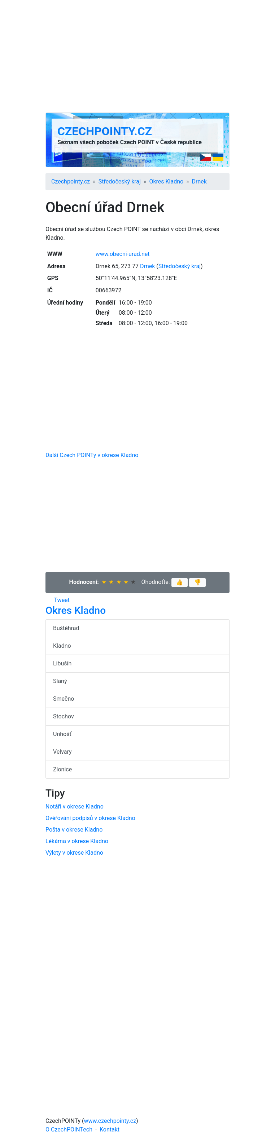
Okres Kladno (166, 181)
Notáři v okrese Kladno (74, 806)
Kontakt (109, 1129)
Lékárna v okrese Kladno (76, 841)
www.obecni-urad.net (123, 254)
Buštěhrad (66, 628)
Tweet (62, 600)
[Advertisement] (137, 56)
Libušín (62, 663)
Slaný (60, 681)
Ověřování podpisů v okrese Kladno (90, 818)
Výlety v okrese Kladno (74, 852)
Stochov (63, 716)
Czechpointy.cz (104, 131)
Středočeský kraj (120, 181)
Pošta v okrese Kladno (73, 829)
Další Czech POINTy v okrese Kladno (91, 455)
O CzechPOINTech (68, 1129)
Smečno (63, 698)
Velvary (62, 751)
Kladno (62, 645)
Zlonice (62, 769)
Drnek (199, 181)
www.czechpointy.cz (110, 1120)
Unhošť (62, 734)
